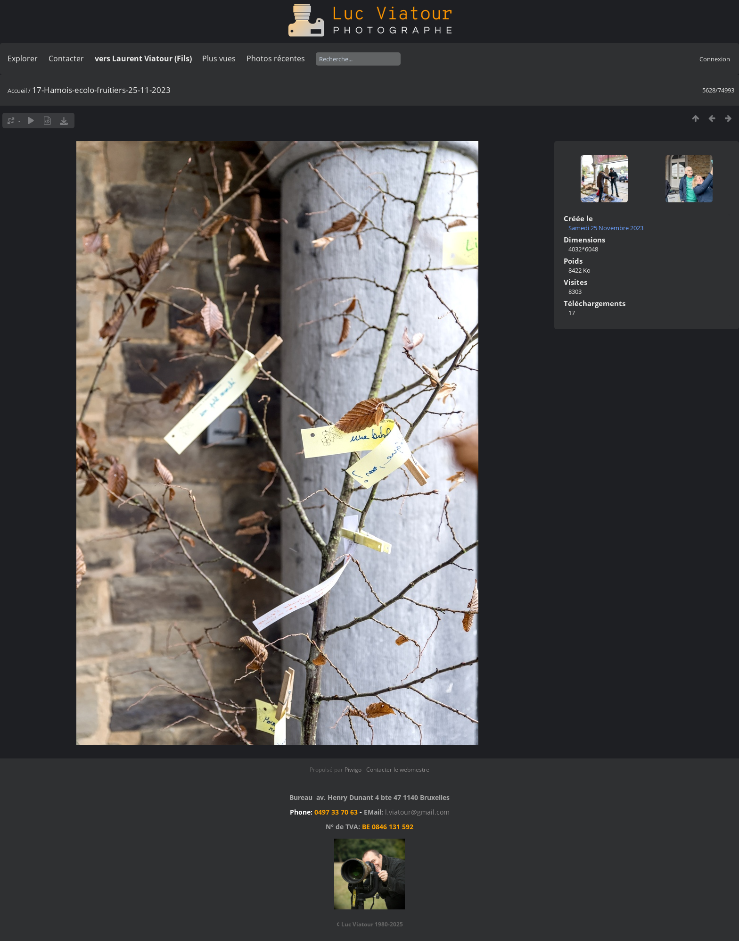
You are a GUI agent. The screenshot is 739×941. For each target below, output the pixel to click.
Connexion (714, 59)
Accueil (17, 90)
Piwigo (353, 770)
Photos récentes (275, 58)
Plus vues (219, 58)
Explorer (23, 58)
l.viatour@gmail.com (417, 812)
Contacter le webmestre (397, 770)
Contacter (66, 58)
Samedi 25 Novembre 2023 (605, 228)
